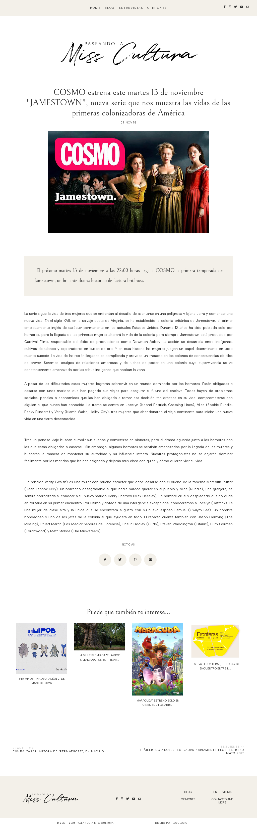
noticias (128, 544)
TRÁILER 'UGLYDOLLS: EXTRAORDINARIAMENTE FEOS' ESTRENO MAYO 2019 (192, 751)
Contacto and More (222, 801)
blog (110, 8)
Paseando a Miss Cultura (95, 822)
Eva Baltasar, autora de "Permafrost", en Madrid (58, 751)
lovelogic (179, 822)
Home (95, 8)
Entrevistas (131, 8)
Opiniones (157, 8)
